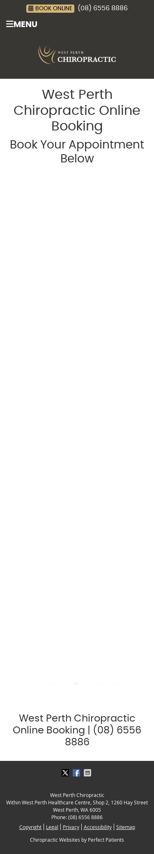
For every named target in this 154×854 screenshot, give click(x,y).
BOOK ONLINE (50, 8)
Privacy (71, 827)
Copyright (30, 827)
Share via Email (88, 772)
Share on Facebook (77, 772)
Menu (21, 24)
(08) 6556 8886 (103, 8)
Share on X (66, 772)
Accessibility (98, 827)
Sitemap (125, 827)
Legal (52, 827)
